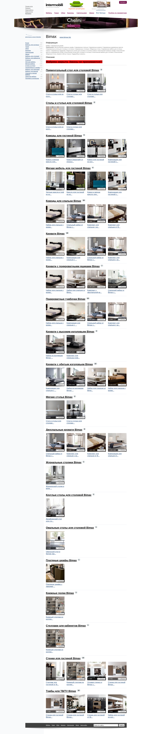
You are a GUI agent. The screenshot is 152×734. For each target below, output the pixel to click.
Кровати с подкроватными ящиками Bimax (73, 266)
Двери (91, 13)
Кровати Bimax (55, 233)
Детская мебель (30, 62)
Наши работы (29, 10)
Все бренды (101, 13)
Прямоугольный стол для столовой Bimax (72, 70)
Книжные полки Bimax (60, 593)
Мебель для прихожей (32, 69)
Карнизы (70, 13)
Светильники (82, 13)
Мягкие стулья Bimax (59, 397)
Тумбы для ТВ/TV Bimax (61, 691)
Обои (63, 13)
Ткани (56, 13)
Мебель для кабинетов (32, 58)
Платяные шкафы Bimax (61, 560)
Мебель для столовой (32, 56)
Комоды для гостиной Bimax (64, 135)
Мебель (49, 13)
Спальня (28, 60)
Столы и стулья (30, 65)
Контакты (123, 2)
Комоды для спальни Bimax (63, 200)
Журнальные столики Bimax (63, 462)
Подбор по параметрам (117, 13)
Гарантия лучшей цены (77, 8)
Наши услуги (29, 12)
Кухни (27, 43)
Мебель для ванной (31, 71)
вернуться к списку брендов (33, 37)
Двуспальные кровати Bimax (64, 429)
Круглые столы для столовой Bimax (68, 495)
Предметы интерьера (32, 78)
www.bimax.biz (65, 37)
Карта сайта (83, 725)
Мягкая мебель (30, 64)
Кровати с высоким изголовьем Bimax (70, 331)
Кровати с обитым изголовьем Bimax (69, 364)
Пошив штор (29, 6)
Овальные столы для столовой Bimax (70, 527)
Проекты (27, 8)
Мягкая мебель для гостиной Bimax (68, 168)
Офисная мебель (30, 76)
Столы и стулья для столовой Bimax (69, 102)
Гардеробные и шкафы (32, 67)
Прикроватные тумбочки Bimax (65, 299)
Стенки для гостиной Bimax (63, 658)
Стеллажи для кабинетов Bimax (66, 625)
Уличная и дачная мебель (31, 73)
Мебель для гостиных (32, 45)
